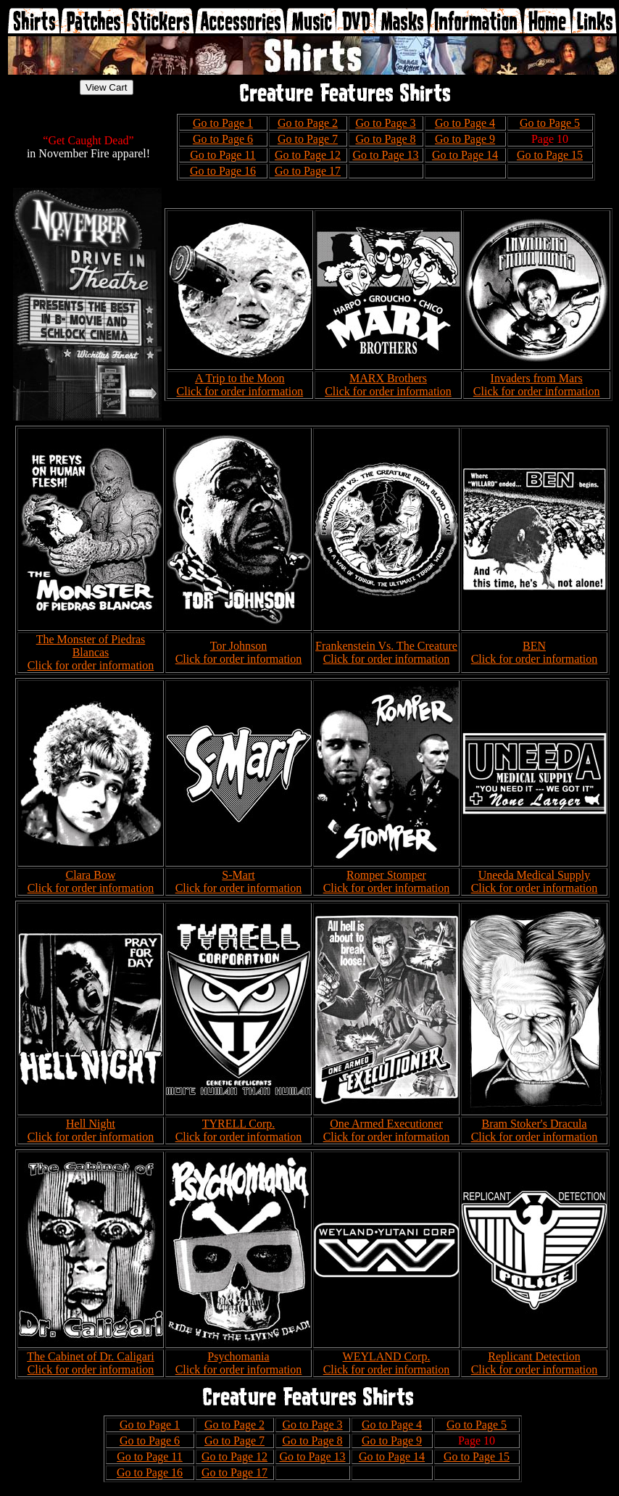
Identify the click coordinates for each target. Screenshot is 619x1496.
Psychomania (238, 1356)
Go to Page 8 (385, 139)
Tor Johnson (238, 646)
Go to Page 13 (385, 155)
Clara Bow (91, 875)
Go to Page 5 (550, 123)
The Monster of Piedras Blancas (91, 645)
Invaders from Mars (537, 378)
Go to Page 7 (308, 139)
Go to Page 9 (465, 139)
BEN (534, 646)
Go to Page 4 (465, 123)
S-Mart (238, 875)
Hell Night (90, 1123)
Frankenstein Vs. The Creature (386, 646)
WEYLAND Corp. (387, 1356)
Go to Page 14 (465, 155)
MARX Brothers (388, 378)
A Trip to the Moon (240, 378)
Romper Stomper (386, 875)
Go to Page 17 (308, 171)
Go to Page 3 (385, 123)
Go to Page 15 (550, 155)
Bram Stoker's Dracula (533, 1123)
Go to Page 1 (223, 123)
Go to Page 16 (223, 171)
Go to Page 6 (223, 139)
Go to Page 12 (308, 155)
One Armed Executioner (386, 1123)
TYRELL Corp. (238, 1123)
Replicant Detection (534, 1356)
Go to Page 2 (308, 123)
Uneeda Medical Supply (534, 875)
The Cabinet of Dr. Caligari (90, 1356)
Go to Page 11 (223, 155)
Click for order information (240, 391)
